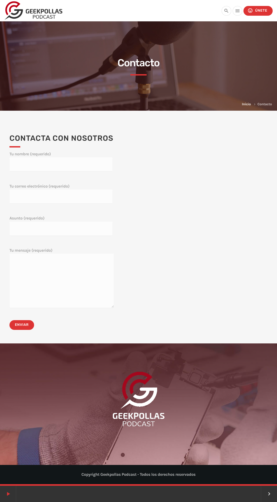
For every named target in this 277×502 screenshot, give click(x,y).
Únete (257, 10)
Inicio (246, 104)
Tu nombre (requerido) (61, 161)
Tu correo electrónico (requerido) (61, 193)
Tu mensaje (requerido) (61, 278)
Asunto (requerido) (61, 225)
